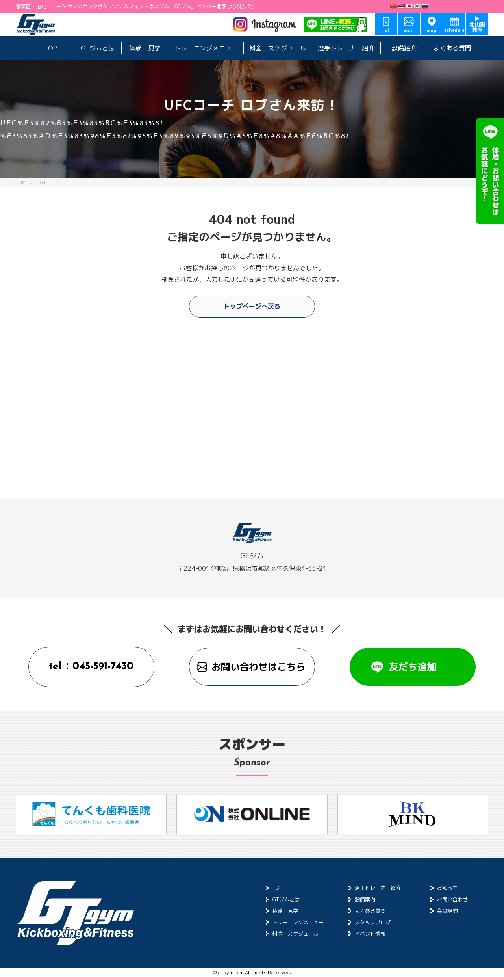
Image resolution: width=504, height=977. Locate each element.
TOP (50, 48)
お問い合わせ (452, 899)
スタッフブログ (373, 922)
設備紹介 (404, 48)
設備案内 (365, 899)
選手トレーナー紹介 (346, 48)
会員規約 (447, 910)
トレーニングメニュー (205, 48)
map (431, 30)
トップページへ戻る (252, 306)
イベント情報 (370, 933)
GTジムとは (98, 48)
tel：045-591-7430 (91, 666)
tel (386, 30)
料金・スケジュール (277, 48)
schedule (454, 30)
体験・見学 (145, 48)
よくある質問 (452, 48)
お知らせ (447, 887)
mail (409, 30)
